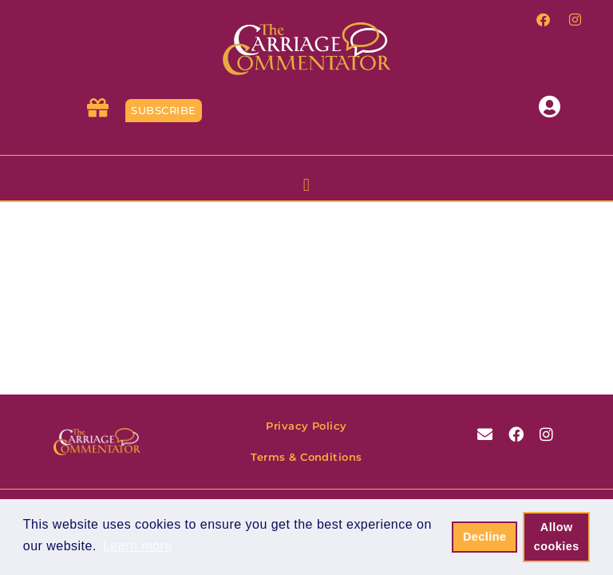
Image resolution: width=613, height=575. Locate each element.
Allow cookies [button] (556, 537)
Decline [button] (485, 536)
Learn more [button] (137, 546)
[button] (306, 186)
